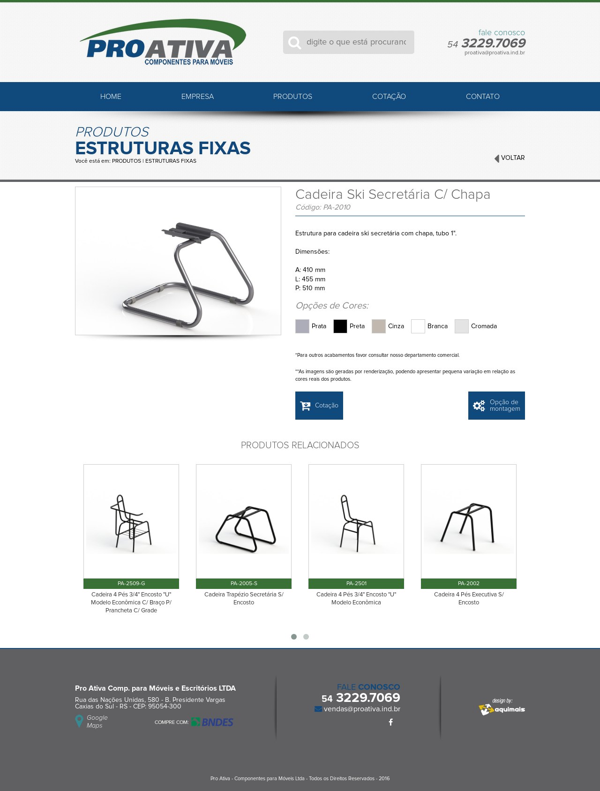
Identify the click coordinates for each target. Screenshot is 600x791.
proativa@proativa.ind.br (495, 53)
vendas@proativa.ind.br (361, 709)
